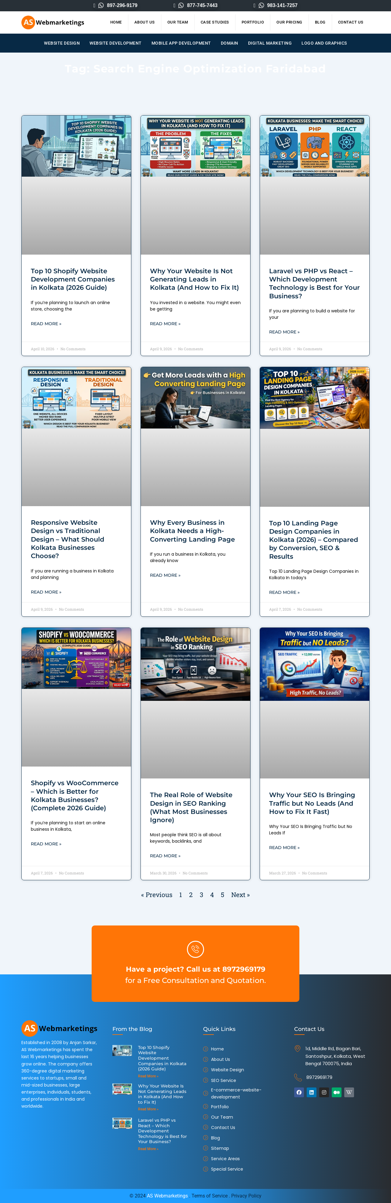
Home (116, 22)
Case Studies (215, 22)
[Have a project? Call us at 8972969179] (195, 949)
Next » (240, 895)
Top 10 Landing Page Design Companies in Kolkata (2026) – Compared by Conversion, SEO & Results (313, 540)
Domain (229, 43)
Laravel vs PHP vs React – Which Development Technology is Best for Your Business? (162, 1124)
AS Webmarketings (167, 1196)
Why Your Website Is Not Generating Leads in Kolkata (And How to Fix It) (194, 279)
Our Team (177, 22)
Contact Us (351, 22)
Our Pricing (289, 22)
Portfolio (253, 22)
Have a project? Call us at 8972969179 (196, 968)
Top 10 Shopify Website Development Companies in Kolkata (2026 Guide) (73, 279)
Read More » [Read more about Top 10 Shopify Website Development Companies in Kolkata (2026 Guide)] (46, 324)
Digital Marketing (270, 43)
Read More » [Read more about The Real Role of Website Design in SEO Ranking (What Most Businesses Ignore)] (165, 856)
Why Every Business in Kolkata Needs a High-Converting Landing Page (192, 531)
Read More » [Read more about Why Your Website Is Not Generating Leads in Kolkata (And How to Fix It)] (165, 324)
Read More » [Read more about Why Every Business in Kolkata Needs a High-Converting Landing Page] (165, 576)
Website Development (116, 43)
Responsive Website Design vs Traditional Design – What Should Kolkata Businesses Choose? (67, 539)
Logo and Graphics (324, 43)
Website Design (62, 43)
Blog (320, 22)
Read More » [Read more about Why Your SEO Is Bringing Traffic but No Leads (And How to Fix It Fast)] (284, 848)
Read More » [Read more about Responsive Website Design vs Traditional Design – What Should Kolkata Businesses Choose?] (46, 592)
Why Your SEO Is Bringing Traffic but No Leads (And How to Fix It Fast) (312, 804)
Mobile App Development (181, 43)
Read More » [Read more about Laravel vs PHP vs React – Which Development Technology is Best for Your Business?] (284, 332)
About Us (144, 22)
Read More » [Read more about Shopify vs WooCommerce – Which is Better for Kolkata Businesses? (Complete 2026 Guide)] (46, 845)
